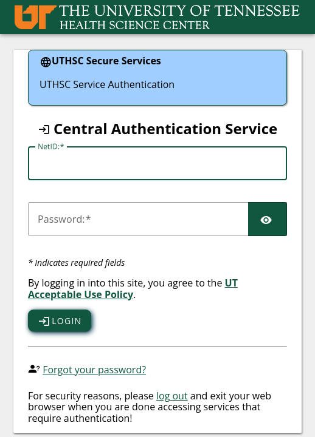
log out (172, 395)
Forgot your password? (94, 369)
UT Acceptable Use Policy (133, 288)
